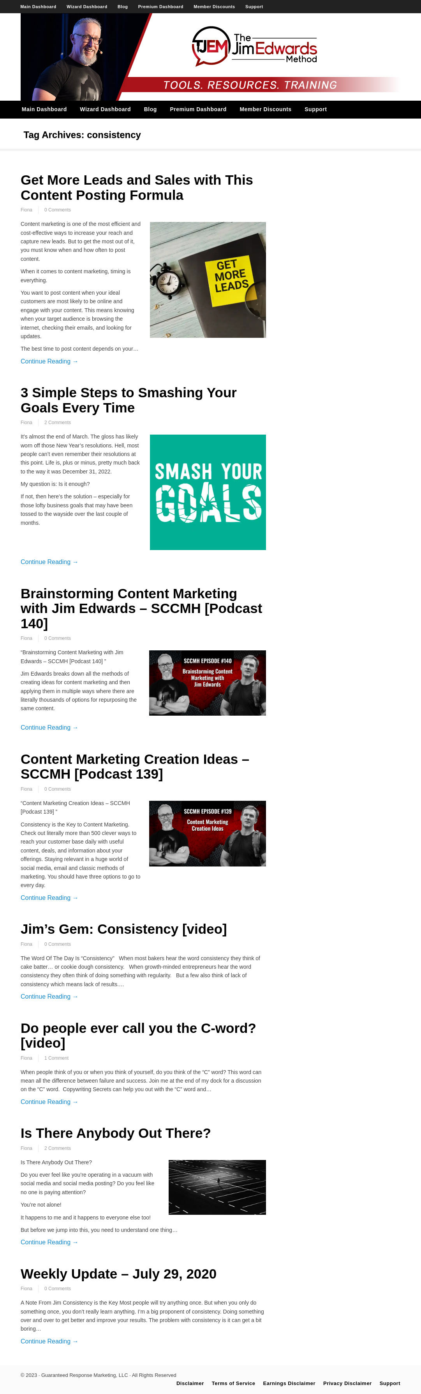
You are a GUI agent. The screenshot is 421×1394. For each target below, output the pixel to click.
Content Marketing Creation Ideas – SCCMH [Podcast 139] (135, 766)
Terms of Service (233, 1383)
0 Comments (57, 210)
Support (254, 6)
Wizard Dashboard (87, 6)
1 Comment (56, 1058)
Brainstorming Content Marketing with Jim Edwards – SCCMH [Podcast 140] (141, 608)
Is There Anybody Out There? (116, 1133)
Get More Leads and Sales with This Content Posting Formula (137, 187)
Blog (123, 6)
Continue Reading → (50, 361)
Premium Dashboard (160, 6)
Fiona (26, 210)
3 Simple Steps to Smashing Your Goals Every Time (129, 400)
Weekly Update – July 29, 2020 (119, 1273)
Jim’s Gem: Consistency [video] (124, 928)
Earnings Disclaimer (289, 1383)
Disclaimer (190, 1383)
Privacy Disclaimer (347, 1383)
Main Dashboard (38, 6)
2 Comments (57, 422)
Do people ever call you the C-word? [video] (138, 1035)
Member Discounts (214, 6)
